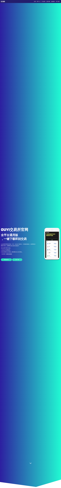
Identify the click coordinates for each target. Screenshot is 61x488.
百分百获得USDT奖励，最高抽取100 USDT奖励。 (12, 251)
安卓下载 (17, 259)
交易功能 (48, 1)
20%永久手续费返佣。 (6, 249)
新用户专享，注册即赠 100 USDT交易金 (10, 245)
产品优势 (43, 1)
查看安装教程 (9, 254)
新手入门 (39, 1)
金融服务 (53, 1)
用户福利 (58, 1)
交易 (35, 1)
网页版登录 (6, 259)
